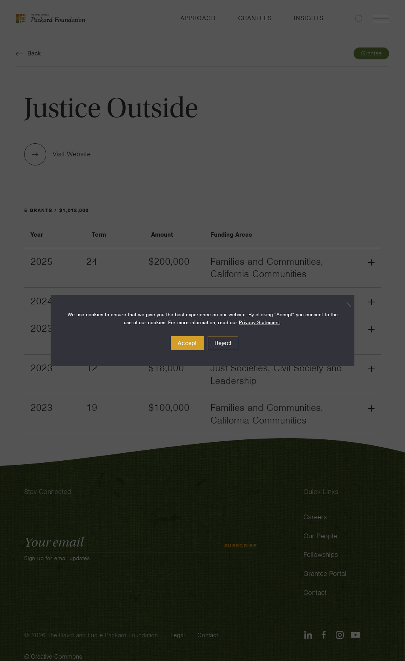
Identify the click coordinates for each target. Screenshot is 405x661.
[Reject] (344, 304)
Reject (223, 343)
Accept (187, 343)
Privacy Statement (259, 322)
